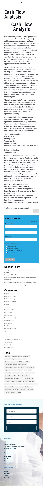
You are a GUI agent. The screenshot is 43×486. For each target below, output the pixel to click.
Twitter (6, 475)
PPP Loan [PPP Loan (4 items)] (25, 381)
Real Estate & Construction (14, 250)
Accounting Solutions (10, 444)
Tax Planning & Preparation (12, 339)
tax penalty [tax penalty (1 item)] (15, 389)
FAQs (5, 461)
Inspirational (8, 323)
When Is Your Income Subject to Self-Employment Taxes (20, 282)
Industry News (8, 463)
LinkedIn (6, 471)
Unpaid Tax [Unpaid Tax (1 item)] (13, 392)
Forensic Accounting (10, 318)
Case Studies (8, 459)
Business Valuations (10, 301)
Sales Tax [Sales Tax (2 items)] (19, 384)
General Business (9, 320)
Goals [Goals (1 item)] (15, 375)
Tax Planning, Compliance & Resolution (15, 446)
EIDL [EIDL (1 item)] (25, 370)
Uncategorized (8, 347)
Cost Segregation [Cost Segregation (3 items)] (30, 367)
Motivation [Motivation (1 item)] (7, 381)
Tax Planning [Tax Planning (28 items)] (23, 389)
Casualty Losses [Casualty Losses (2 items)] (22, 364)
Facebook (7, 473)
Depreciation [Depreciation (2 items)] (8, 370)
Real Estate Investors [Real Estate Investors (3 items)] (10, 384)
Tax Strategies (8, 345)
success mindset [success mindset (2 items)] (19, 386)
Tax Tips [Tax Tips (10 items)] (7, 392)
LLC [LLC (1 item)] (22, 378)
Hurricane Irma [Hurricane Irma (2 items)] (9, 378)
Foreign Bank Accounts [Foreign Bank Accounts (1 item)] (18, 373)
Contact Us (7, 478)
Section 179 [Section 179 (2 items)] (34, 384)
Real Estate (7, 326)
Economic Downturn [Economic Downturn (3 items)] (18, 370)
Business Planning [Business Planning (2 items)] (9, 359)
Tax (5, 331)
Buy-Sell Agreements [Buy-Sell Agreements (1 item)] (21, 359)
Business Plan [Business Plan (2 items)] (26, 356)
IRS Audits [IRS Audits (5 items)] (16, 378)
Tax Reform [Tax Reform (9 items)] (30, 389)
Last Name (8, 236)
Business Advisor (11, 253)
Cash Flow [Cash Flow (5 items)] (27, 361)
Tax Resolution (8, 342)
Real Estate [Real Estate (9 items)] (32, 381)
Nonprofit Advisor (11, 246)
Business (6, 293)
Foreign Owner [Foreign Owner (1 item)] (8, 375)
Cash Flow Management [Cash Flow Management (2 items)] (11, 364)
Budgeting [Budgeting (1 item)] (7, 356)
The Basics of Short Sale (11, 275)
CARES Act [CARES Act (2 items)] (20, 361)
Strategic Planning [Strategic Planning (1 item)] (9, 386)
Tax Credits (7, 337)
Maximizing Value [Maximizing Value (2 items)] (28, 378)
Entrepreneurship (9, 309)
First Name (8, 230)
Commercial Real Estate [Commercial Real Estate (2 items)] (11, 367)
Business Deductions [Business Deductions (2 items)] (16, 356)
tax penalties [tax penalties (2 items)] (8, 389)
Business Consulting (10, 296)
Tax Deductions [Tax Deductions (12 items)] (29, 386)
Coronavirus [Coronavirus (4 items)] (21, 367)
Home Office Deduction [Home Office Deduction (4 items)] (24, 375)
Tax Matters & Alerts (12, 248)
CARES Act (7, 304)
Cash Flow (7, 307)
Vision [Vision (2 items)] (19, 392)
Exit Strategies (8, 315)
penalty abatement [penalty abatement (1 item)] (16, 381)
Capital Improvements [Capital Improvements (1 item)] (10, 361)
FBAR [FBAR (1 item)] (29, 370)
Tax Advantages (8, 334)
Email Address (9, 223)
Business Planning (9, 299)
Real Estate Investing (10, 328)
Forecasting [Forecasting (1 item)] (8, 373)
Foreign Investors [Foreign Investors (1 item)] (29, 373)
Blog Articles (7, 456)
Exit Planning (8, 312)
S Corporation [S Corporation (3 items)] (26, 384)
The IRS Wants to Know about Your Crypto (16, 285)
